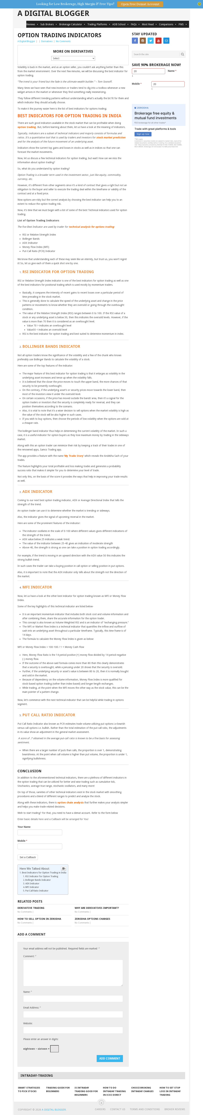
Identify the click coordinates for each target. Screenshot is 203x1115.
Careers (100, 1109)
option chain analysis (70, 802)
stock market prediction (110, 137)
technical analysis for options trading (91, 226)
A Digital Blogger (53, 13)
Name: (27, 991)
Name (172, 70)
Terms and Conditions (145, 1109)
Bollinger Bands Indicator (38, 880)
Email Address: (32, 1007)
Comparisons (168, 24)
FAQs (135, 24)
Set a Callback (28, 857)
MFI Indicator (32, 887)
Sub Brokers (48, 24)
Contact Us (117, 1109)
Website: (28, 1023)
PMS (183, 24)
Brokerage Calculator (72, 24)
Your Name (24, 826)
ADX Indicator (32, 883)
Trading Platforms (99, 24)
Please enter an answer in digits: (40, 1039)
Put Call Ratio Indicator (36, 890)
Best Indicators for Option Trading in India (44, 872)
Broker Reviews (174, 1109)
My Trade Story (74, 455)
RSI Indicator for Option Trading (41, 876)
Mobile (22, 840)
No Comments (63, 41)
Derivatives (47, 41)
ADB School (120, 24)
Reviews (32, 24)
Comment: (29, 956)
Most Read (149, 24)
